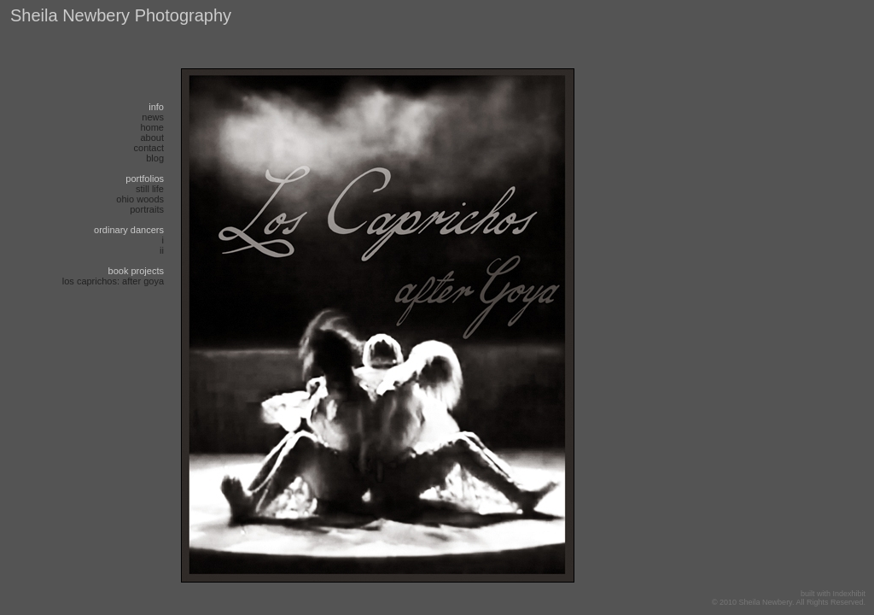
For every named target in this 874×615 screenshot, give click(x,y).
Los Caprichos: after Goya (113, 281)
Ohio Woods (140, 199)
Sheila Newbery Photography (120, 15)
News (153, 117)
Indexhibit (848, 593)
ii (162, 250)
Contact (149, 148)
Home (152, 127)
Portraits (147, 209)
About (152, 137)
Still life (150, 189)
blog (155, 158)
